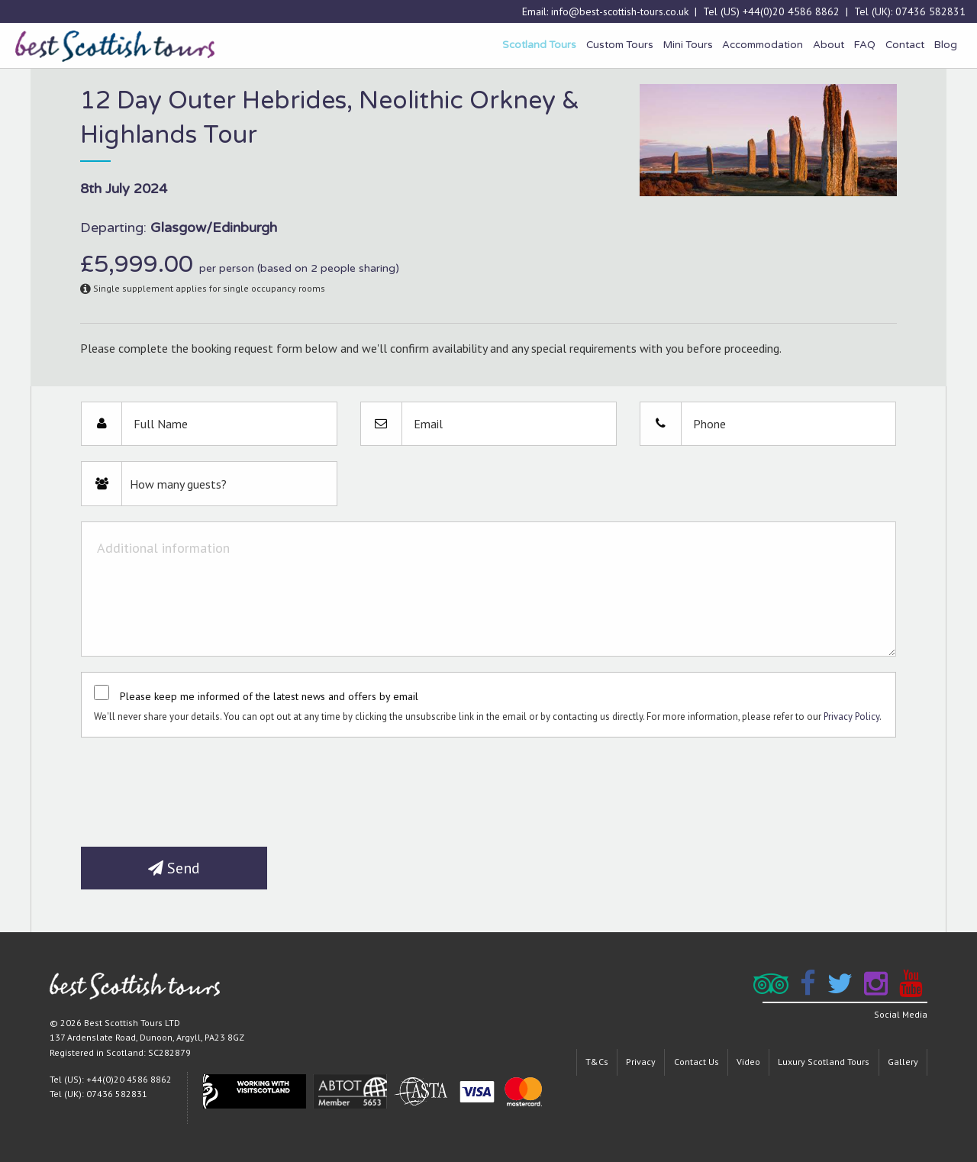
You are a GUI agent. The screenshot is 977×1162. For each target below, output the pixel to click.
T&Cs (596, 1061)
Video (748, 1061)
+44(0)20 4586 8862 (791, 11)
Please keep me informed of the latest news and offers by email (269, 696)
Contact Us (696, 1061)
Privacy (641, 1061)
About (828, 45)
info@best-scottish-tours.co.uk (619, 11)
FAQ (864, 45)
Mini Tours (688, 45)
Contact (904, 45)
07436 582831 (930, 11)
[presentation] (197, 786)
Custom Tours (619, 45)
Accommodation (762, 45)
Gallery (903, 1061)
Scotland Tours (539, 45)
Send (174, 868)
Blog (945, 45)
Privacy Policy (851, 716)
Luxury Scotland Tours (823, 1061)
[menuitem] (540, 46)
